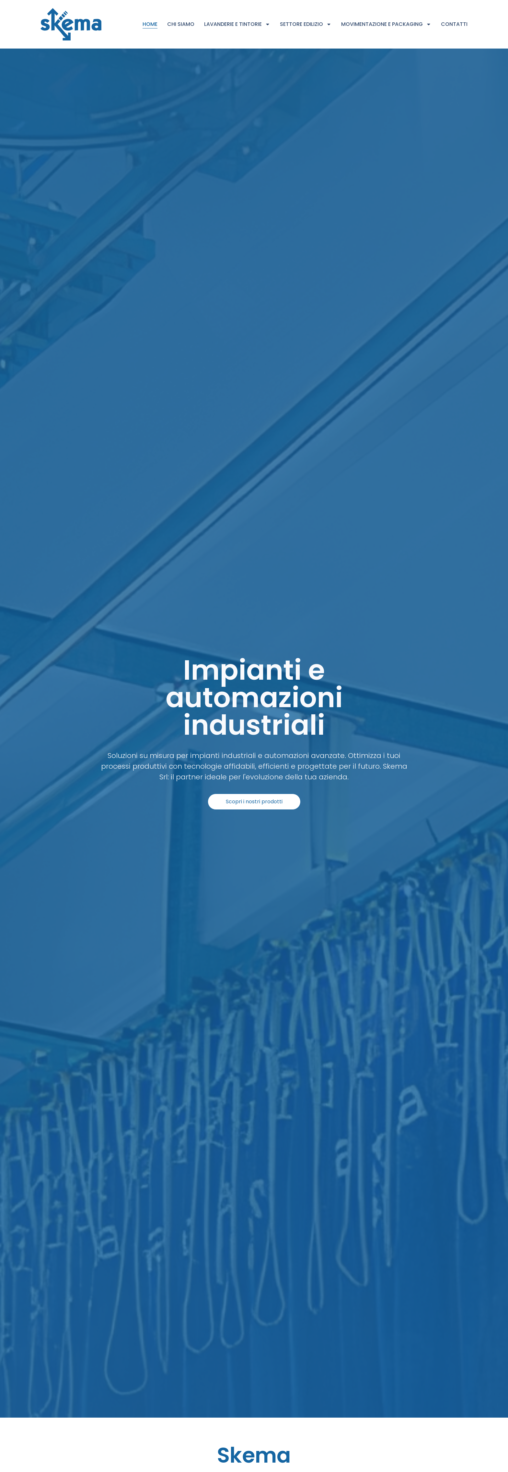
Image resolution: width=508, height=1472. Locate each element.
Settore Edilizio (305, 24)
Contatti (454, 24)
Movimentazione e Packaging (386, 24)
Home (150, 24)
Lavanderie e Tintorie (237, 24)
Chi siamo (180, 24)
